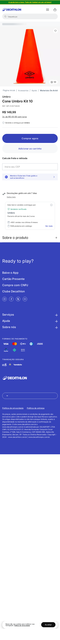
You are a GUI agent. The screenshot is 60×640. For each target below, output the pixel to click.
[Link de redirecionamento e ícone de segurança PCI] (10, 364)
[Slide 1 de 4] (30, 2)
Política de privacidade (22, 625)
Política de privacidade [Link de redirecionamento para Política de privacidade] (12, 408)
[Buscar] (5, 16)
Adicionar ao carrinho (30, 148)
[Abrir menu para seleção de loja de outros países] (30, 396)
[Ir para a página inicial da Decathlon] (11, 9)
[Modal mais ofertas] (51, 205)
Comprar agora (30, 138)
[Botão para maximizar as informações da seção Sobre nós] (56, 327)
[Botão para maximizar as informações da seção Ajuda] (56, 321)
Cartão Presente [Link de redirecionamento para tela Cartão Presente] (13, 279)
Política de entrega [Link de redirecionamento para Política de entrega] (35, 408)
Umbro (6, 96)
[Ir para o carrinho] (55, 9)
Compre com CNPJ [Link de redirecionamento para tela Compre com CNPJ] (15, 285)
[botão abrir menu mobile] (47, 9)
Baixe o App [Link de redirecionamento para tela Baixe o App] (10, 272)
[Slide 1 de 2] (30, 56)
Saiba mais (11, 197)
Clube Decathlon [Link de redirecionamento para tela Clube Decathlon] (13, 291)
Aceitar (48, 624)
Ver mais (48, 226)
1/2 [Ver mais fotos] (53, 82)
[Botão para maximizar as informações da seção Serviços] (56, 315)
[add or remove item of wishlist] (55, 31)
